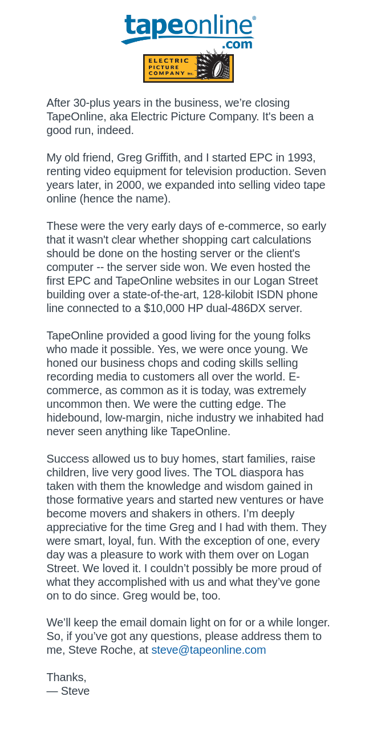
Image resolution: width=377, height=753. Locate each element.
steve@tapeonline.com (208, 649)
